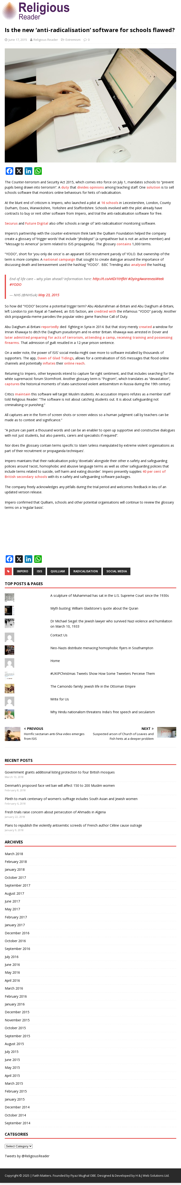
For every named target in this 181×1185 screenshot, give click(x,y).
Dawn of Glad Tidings (55, 358)
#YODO (15, 284)
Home (55, 660)
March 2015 (14, 1083)
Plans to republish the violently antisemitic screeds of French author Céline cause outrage (73, 825)
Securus (11, 223)
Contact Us (58, 635)
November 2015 (17, 1020)
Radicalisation (85, 571)
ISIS (39, 571)
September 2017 (17, 885)
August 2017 (14, 893)
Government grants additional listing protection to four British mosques (60, 772)
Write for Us (59, 699)
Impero (22, 571)
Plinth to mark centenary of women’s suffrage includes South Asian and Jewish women (71, 798)
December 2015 (17, 1012)
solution (153, 187)
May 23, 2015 (48, 294)
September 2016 (17, 948)
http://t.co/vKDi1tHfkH (110, 278)
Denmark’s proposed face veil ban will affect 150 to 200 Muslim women (60, 785)
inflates (49, 363)
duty (65, 187)
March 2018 (14, 854)
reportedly (50, 326)
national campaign (59, 259)
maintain (22, 394)
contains (124, 244)
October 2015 (15, 1028)
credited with (105, 311)
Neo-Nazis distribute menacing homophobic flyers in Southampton (101, 648)
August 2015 (14, 1044)
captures (12, 384)
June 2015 (12, 1059)
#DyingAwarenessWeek (146, 278)
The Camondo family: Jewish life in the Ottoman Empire (93, 686)
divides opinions (90, 187)
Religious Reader (45, 39)
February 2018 (16, 861)
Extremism (73, 39)
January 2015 (15, 1099)
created (145, 326)
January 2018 (15, 869)
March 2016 (14, 988)
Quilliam (58, 571)
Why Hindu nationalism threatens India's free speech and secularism (102, 712)
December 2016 (17, 933)
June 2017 (12, 901)
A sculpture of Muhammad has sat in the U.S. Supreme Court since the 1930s (109, 595)
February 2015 (16, 1091)
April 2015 (12, 1075)
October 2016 (15, 941)
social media (116, 571)
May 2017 (12, 909)
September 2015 (17, 1036)
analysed (138, 264)
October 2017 (15, 877)
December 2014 (17, 1107)
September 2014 (17, 1123)
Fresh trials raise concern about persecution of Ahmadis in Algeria (55, 812)
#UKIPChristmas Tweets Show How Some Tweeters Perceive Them (102, 673)
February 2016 (16, 996)
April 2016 (12, 980)
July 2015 (12, 1051)
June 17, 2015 (18, 39)
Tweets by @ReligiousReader (27, 1156)
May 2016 (12, 972)
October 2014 (15, 1115)
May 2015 (12, 1067)
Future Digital (36, 223)
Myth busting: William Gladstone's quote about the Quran (94, 608)
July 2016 (12, 956)
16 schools (109, 202)
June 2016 (12, 964)
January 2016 (15, 1004)
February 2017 (16, 917)
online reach (74, 363)
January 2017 (15, 925)
